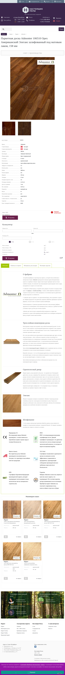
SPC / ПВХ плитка (21, 628)
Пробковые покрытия (22, 630)
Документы (35, 633)
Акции (58, 21)
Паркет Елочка (4, 630)
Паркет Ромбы (4, 633)
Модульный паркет (5, 635)
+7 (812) (44, 19)
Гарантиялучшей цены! (57, 212)
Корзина (58, 18)
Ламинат (19, 626)
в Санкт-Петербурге (19, 17)
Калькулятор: (7, 225)
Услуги (34, 630)
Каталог (4, 34)
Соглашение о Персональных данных (42, 658)
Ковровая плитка (21, 633)
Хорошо (32, 672)
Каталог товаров (38, 654)
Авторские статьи (52, 626)
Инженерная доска (5, 628)
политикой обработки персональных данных (32, 664)
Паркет (2, 626)
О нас (34, 626)
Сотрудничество (36, 628)
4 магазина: (7, 17)
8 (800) (45, 21)
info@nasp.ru (46, 17)
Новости (50, 628)
